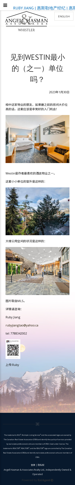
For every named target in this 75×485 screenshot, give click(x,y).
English (64, 16)
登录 (33, 465)
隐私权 (41, 465)
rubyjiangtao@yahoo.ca (22, 325)
